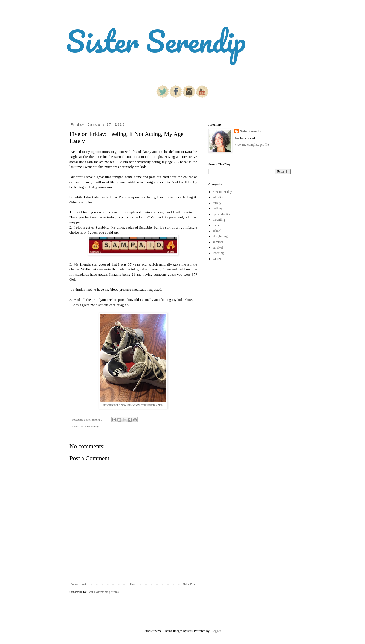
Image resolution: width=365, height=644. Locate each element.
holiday (217, 208)
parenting (219, 220)
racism (217, 225)
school (217, 231)
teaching (218, 253)
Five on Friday (90, 426)
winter (217, 259)
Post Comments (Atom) (103, 592)
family (217, 203)
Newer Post (78, 584)
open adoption (222, 214)
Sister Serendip (156, 41)
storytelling (220, 236)
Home (134, 584)
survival (218, 247)
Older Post (189, 584)
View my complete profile (251, 145)
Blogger (215, 631)
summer (218, 242)
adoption (218, 197)
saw (189, 631)
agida (159, 404)
